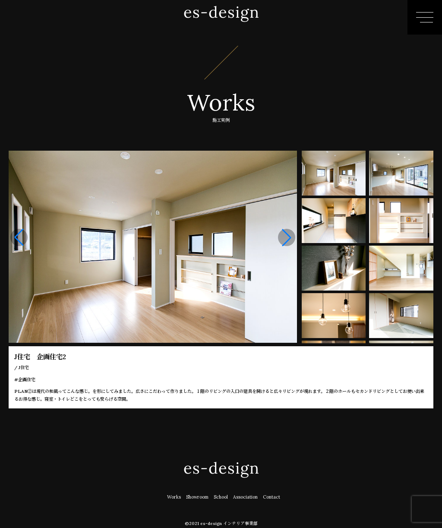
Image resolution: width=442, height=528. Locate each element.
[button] (286, 237)
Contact (271, 497)
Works (174, 497)
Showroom (197, 497)
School (221, 497)
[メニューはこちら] (424, 17)
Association (246, 497)
